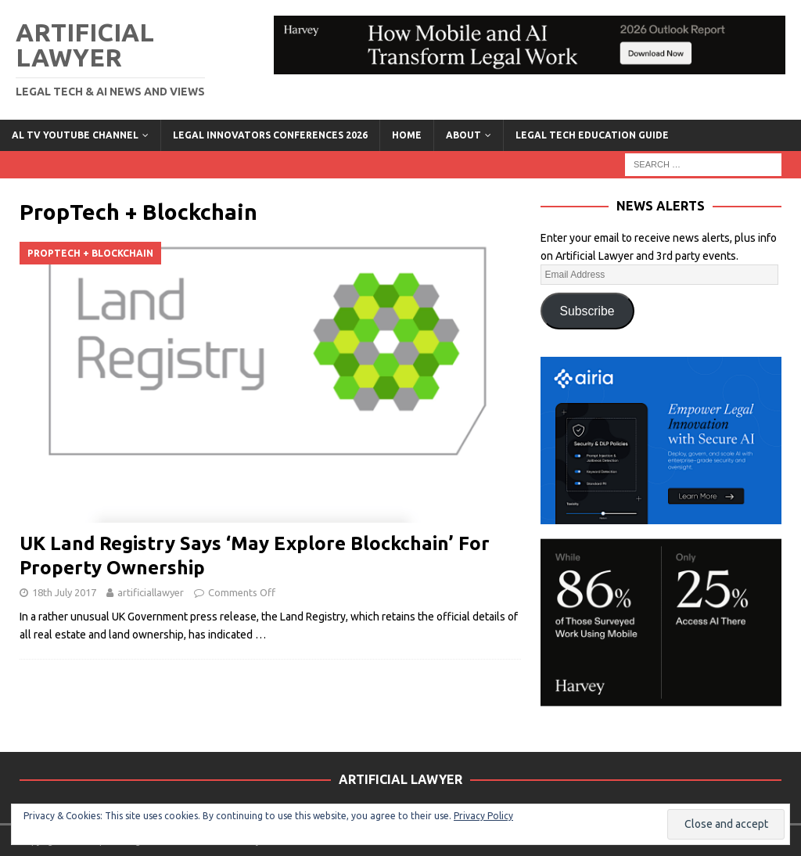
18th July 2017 (64, 592)
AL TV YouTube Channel (75, 135)
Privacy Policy (483, 816)
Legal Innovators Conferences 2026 (270, 135)
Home (407, 135)
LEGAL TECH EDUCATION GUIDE (592, 135)
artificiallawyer (150, 592)
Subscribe (587, 311)
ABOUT (463, 135)
